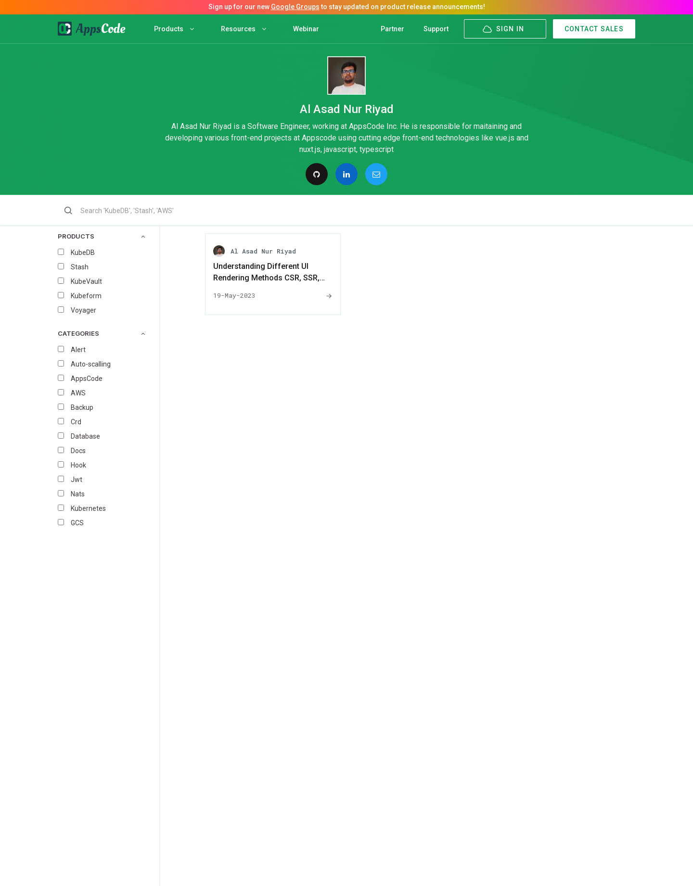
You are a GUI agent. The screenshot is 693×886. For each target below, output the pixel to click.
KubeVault (86, 281)
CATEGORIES (101, 333)
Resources (243, 29)
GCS (77, 523)
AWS (78, 393)
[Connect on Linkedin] (346, 174)
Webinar (306, 29)
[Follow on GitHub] (317, 174)
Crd (76, 422)
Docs (78, 451)
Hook (78, 465)
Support (436, 29)
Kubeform (86, 296)
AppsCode (87, 378)
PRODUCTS (101, 236)
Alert (78, 350)
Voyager (83, 310)
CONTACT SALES (594, 29)
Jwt (76, 479)
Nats (78, 494)
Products (174, 29)
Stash (80, 267)
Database (85, 436)
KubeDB (83, 252)
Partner (392, 29)
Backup (82, 407)
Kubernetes (88, 508)
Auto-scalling (91, 364)
